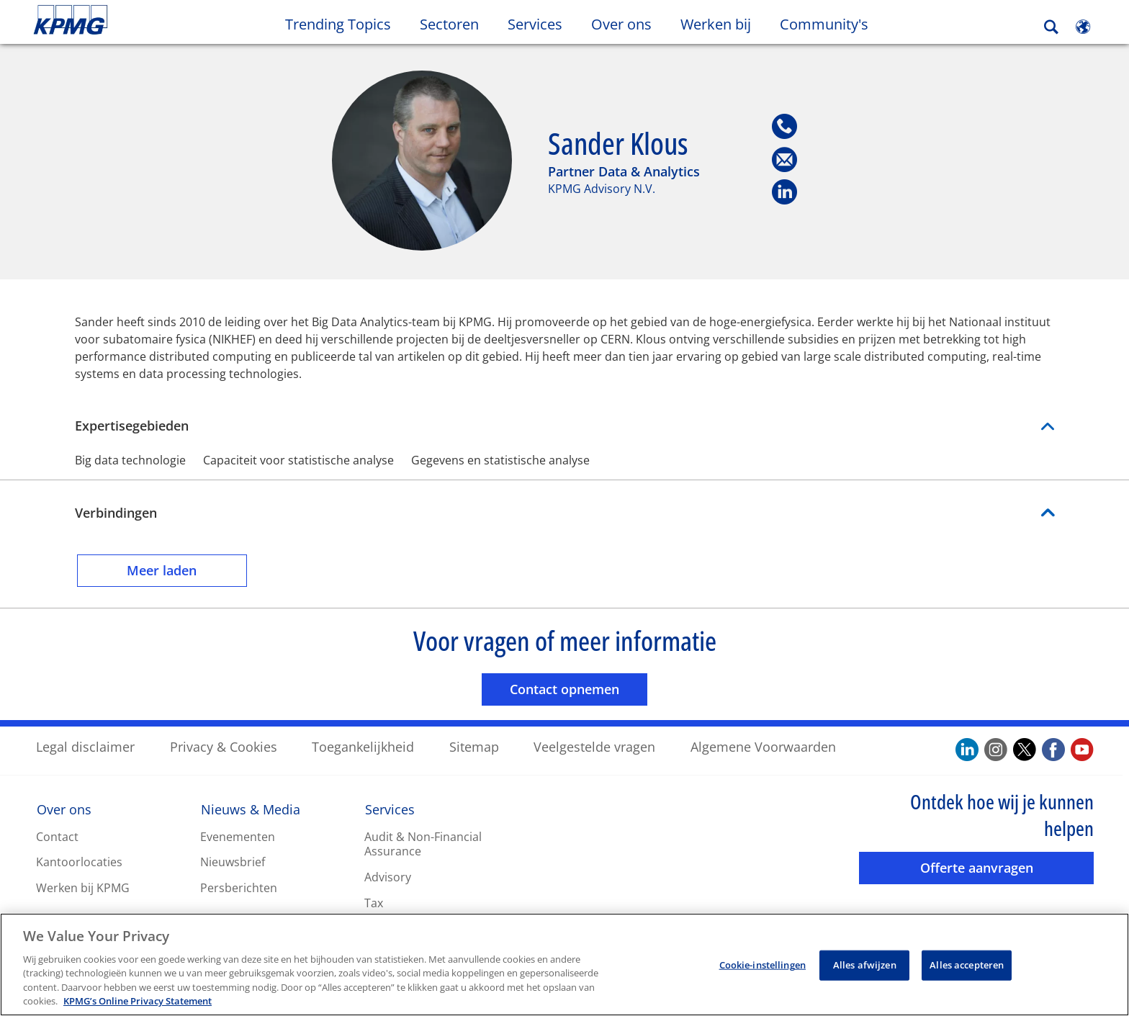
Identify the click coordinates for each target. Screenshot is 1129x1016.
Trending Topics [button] (338, 24)
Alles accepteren (967, 966)
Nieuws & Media (250, 808)
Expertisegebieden (564, 425)
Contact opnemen (578, 688)
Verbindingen (116, 512)
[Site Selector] (1083, 27)
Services (390, 808)
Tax (373, 902)
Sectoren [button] (449, 24)
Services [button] (535, 24)
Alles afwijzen (864, 966)
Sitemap (474, 746)
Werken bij (722, 24)
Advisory (387, 876)
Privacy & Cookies (223, 746)
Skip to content (136, 20)
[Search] (1051, 27)
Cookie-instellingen (762, 966)
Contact (57, 836)
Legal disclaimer (85, 746)
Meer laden (187, 569)
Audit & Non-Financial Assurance (423, 843)
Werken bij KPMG (83, 887)
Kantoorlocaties (79, 862)
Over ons (64, 808)
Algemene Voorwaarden (763, 746)
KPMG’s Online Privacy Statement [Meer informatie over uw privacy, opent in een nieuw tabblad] (137, 1003)
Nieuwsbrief (232, 862)
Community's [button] (824, 24)
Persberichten (238, 887)
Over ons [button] (621, 24)
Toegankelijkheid (363, 746)
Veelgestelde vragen (594, 746)
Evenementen (237, 836)
